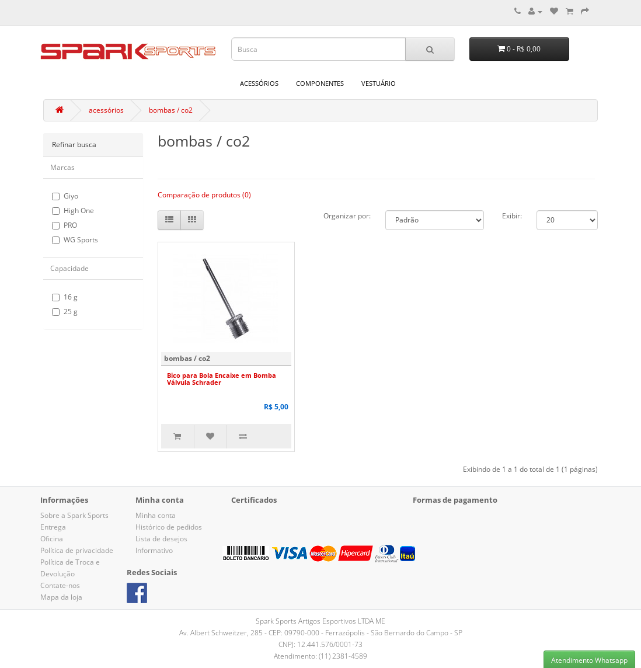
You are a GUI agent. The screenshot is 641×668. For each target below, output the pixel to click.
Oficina (51, 539)
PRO (64, 225)
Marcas (62, 167)
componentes (320, 83)
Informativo (154, 550)
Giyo (65, 196)
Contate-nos (60, 585)
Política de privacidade (76, 550)
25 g (65, 311)
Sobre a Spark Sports (74, 515)
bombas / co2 (171, 110)
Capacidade (69, 268)
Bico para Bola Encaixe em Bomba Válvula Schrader (221, 379)
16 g (65, 297)
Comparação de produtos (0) (204, 195)
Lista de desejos (161, 539)
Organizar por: (347, 216)
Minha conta (155, 515)
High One (73, 210)
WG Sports (75, 240)
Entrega (53, 527)
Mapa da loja (61, 597)
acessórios (259, 83)
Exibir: (512, 216)
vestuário (378, 83)
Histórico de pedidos (168, 527)
